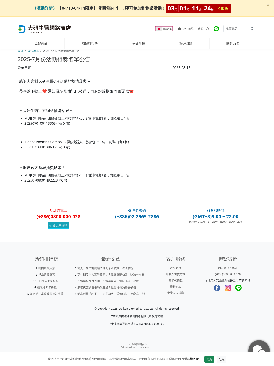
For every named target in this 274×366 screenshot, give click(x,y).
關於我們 (232, 43)
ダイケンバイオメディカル (143, 347)
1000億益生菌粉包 (46, 281)
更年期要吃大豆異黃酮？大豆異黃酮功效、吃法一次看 (110, 274)
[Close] (268, 4)
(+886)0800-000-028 (228, 274)
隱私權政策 (191, 359)
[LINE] (238, 288)
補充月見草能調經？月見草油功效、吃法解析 (105, 268)
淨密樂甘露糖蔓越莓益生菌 (46, 294)
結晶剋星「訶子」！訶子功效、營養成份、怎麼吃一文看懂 (113, 294)
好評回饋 (185, 43)
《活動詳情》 (44, 8)
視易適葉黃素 (46, 274)
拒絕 (222, 359)
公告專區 (33, 51)
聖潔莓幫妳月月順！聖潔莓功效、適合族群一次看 (108, 281)
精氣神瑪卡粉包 (47, 287)
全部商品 (41, 43)
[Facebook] (217, 288)
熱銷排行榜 (90, 43)
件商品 (186, 29)
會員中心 (203, 29)
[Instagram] (228, 288)
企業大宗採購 (58, 225)
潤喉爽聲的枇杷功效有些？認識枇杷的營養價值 (106, 287)
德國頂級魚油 (46, 268)
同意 (209, 359)
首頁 (20, 51)
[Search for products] (236, 28)
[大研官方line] (216, 28)
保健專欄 (138, 43)
